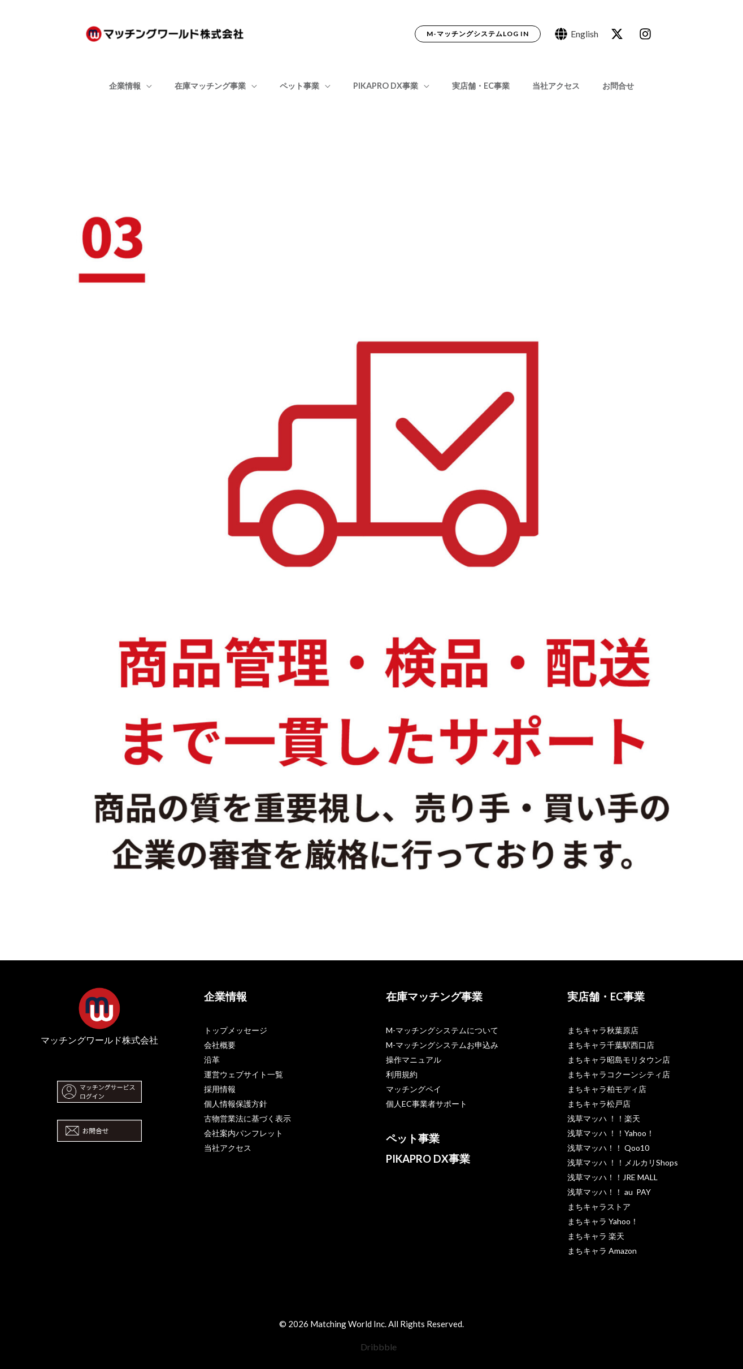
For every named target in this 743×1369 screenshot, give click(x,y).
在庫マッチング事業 (222, 85)
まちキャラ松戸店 (599, 1103)
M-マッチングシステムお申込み (442, 1045)
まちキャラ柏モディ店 (606, 1089)
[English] (576, 34)
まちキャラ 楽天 (595, 1236)
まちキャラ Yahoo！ (602, 1221)
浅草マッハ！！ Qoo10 (608, 1148)
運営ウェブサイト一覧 (243, 1074)
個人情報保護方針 (235, 1103)
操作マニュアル (413, 1059)
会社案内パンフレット (243, 1133)
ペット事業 (305, 85)
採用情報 (220, 1089)
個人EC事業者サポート (426, 1103)
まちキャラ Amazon (602, 1250)
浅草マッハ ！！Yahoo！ (610, 1133)
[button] (478, 33)
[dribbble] (647, 34)
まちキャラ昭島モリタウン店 (618, 1059)
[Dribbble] (371, 1347)
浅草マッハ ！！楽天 (603, 1118)
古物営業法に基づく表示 (247, 1118)
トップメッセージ (235, 1030)
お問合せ (599, 85)
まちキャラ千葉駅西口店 (610, 1045)
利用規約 (402, 1074)
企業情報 (144, 85)
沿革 (212, 1059)
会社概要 (220, 1045)
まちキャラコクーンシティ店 (618, 1074)
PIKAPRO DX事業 (385, 85)
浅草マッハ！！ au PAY (609, 1192)
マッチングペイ (413, 1089)
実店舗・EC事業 (474, 85)
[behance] (618, 34)
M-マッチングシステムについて (442, 1030)
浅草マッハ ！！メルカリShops (622, 1162)
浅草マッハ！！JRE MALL (612, 1177)
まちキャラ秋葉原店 (602, 1030)
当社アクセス (543, 85)
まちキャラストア (599, 1206)
